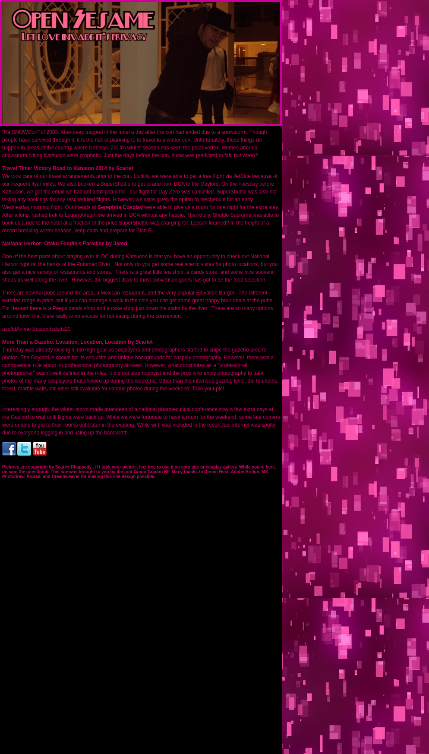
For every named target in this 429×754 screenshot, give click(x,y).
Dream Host (216, 471)
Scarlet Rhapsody (74, 467)
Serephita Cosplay (121, 207)
